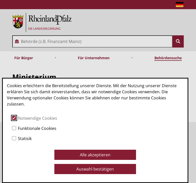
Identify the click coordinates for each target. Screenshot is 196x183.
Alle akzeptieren (95, 155)
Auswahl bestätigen (95, 169)
